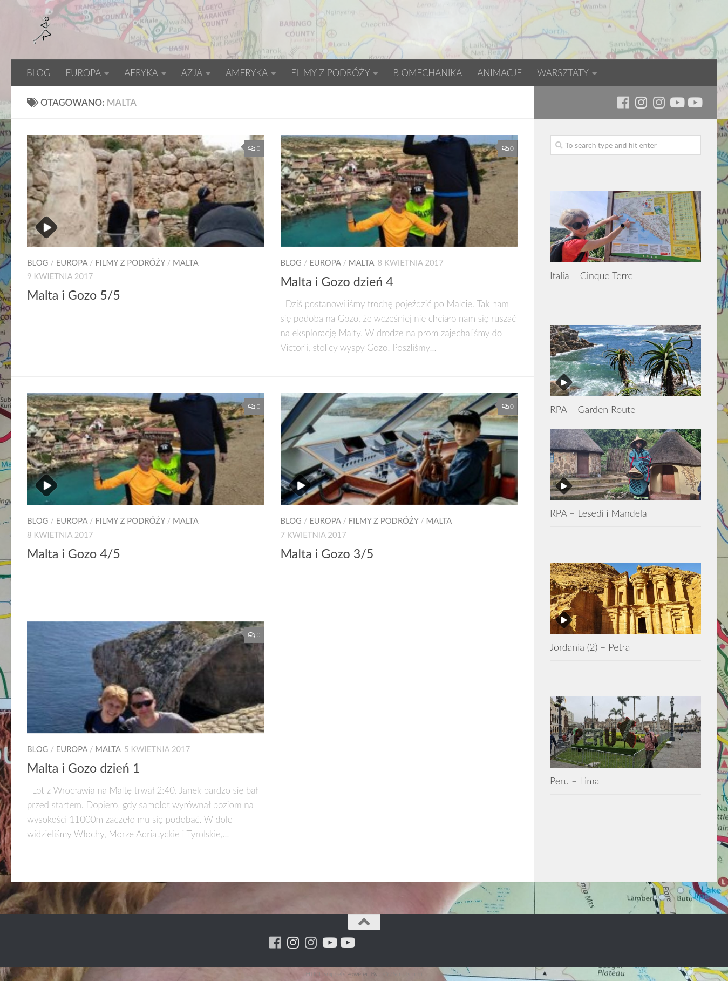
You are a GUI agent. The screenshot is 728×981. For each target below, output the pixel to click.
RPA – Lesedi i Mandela (598, 513)
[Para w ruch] (641, 102)
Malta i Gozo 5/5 (73, 294)
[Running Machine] (623, 102)
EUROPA (83, 72)
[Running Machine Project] (658, 102)
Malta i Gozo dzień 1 (83, 767)
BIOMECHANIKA (427, 72)
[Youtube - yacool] (694, 102)
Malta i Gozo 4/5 (73, 553)
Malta (186, 262)
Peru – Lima (574, 781)
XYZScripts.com (402, 973)
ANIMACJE (499, 72)
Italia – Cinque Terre (591, 275)
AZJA (191, 72)
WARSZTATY (563, 72)
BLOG (38, 72)
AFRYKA (141, 72)
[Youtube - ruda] (676, 102)
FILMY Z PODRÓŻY (330, 72)
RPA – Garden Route (592, 409)
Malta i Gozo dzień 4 (337, 281)
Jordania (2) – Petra (590, 647)
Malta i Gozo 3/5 (327, 553)
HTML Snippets (325, 973)
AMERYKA (247, 72)
